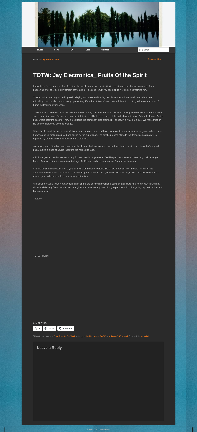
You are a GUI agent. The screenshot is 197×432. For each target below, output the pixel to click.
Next (160, 59)
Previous (150, 59)
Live (72, 50)
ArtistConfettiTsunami (118, 336)
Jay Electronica (92, 336)
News (56, 50)
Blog (88, 50)
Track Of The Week (67, 336)
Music (40, 50)
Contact (105, 50)
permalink (145, 336)
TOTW (103, 336)
